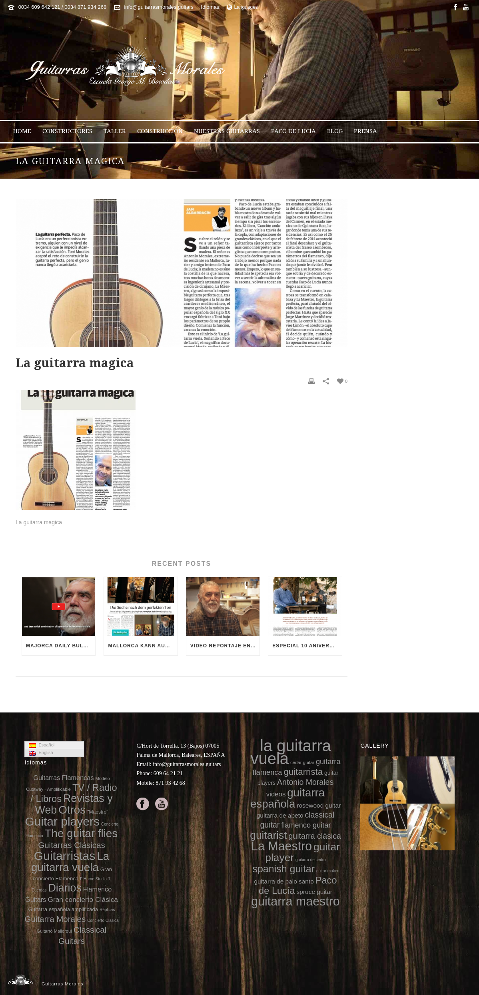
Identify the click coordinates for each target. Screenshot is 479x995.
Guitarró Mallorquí (54, 931)
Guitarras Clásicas (71, 845)
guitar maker (327, 871)
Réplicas (107, 909)
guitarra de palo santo (283, 881)
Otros (72, 810)
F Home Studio (93, 879)
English (41, 753)
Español (41, 745)
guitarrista (303, 772)
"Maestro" (97, 812)
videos (276, 794)
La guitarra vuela (70, 862)
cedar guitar (302, 762)
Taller (115, 131)
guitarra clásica (314, 836)
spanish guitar (283, 868)
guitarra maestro (295, 901)
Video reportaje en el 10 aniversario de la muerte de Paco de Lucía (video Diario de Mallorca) (224, 646)
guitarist (268, 835)
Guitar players (62, 821)
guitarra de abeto (280, 815)
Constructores (67, 131)
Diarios (64, 888)
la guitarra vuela (290, 752)
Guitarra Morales (55, 918)
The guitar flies (81, 833)
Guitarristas (64, 855)
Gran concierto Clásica (83, 899)
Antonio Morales (305, 782)
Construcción (160, 131)
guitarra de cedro (310, 860)
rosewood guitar (319, 805)
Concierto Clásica (102, 920)
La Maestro (281, 846)
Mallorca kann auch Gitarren (142, 646)
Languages (242, 7)
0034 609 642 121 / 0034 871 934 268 (62, 7)
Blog (335, 131)
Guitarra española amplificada (63, 909)
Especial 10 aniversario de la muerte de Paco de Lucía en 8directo (306, 646)
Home (22, 131)
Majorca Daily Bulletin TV (60, 646)
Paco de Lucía (293, 131)
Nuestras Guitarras (227, 131)
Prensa (365, 131)
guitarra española (287, 798)
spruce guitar (314, 891)
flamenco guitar (306, 825)
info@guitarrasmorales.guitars (159, 7)
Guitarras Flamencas (63, 777)
